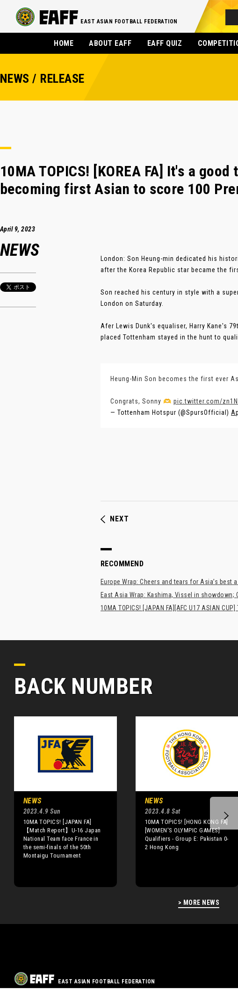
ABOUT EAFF (110, 43)
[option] (58, 801)
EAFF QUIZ (164, 43)
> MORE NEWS (198, 902)
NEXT (115, 519)
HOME (63, 43)
